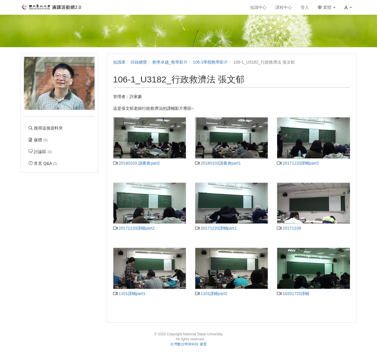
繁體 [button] (326, 7)
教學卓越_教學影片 (170, 62)
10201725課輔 (293, 293)
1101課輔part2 (211, 293)
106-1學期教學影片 (210, 62)
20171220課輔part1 (216, 228)
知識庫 (119, 62)
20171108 (289, 228)
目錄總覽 (138, 62)
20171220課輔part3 (297, 163)
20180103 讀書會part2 (136, 163)
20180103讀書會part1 (218, 163)
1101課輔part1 (129, 293)
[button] (348, 7)
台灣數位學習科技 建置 (188, 344)
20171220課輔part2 (134, 228)
